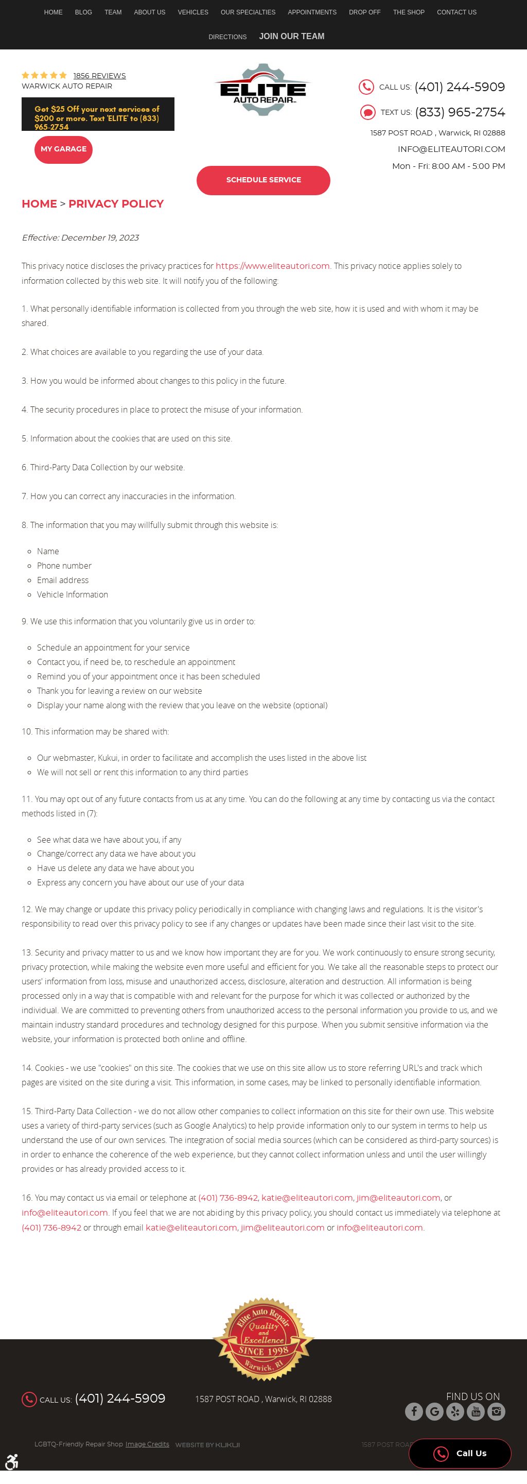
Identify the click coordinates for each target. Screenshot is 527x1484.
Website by (207, 1445)
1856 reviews (100, 76)
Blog (83, 12)
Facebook (414, 1412)
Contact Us (457, 12)
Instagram (496, 1412)
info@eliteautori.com (65, 1213)
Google (435, 1412)
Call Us (460, 1451)
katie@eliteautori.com (307, 1198)
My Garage (63, 149)
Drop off (365, 12)
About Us (150, 12)
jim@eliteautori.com (399, 1198)
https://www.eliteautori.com (273, 266)
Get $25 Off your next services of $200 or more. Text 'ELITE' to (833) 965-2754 (97, 117)
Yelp (455, 1412)
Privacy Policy (116, 204)
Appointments (312, 12)
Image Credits (147, 1444)
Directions (227, 37)
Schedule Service (263, 180)
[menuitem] (56, 12)
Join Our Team (291, 36)
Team (112, 12)
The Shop (409, 12)
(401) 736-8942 (228, 1198)
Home (53, 12)
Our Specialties (248, 12)
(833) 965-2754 (460, 113)
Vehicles (193, 12)
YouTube (476, 1412)
